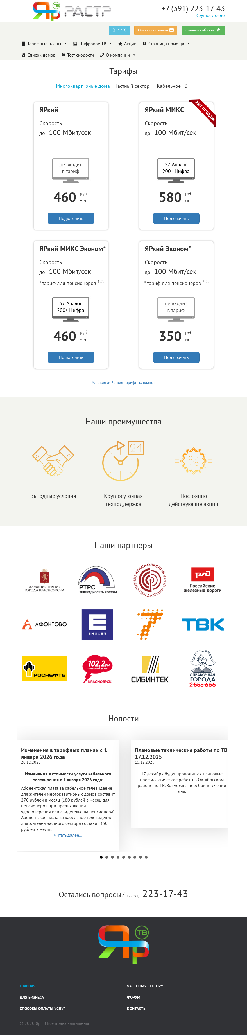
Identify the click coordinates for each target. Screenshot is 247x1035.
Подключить (71, 218)
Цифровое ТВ (95, 43)
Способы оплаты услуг (42, 1008)
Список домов (41, 55)
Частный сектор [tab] (131, 86)
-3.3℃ (119, 30)
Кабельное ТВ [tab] (172, 86)
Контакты (136, 1008)
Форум (133, 997)
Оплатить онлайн (156, 30)
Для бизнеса (32, 997)
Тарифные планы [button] (47, 43)
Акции (130, 43)
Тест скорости (80, 55)
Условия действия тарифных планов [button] (123, 382)
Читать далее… (68, 835)
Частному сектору (145, 986)
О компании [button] (121, 55)
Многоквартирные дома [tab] (83, 86)
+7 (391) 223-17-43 (193, 8)
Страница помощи (169, 43)
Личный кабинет (203, 30)
